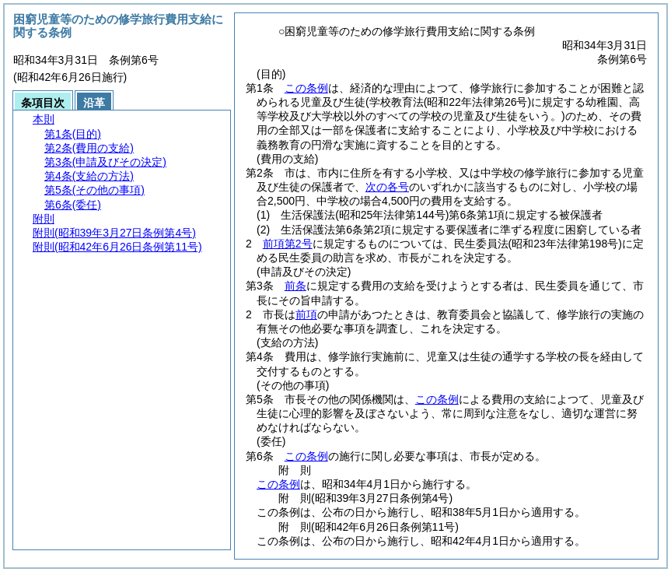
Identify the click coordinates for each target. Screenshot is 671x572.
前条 (295, 285)
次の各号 (387, 187)
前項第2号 (288, 243)
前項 (306, 314)
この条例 (306, 88)
